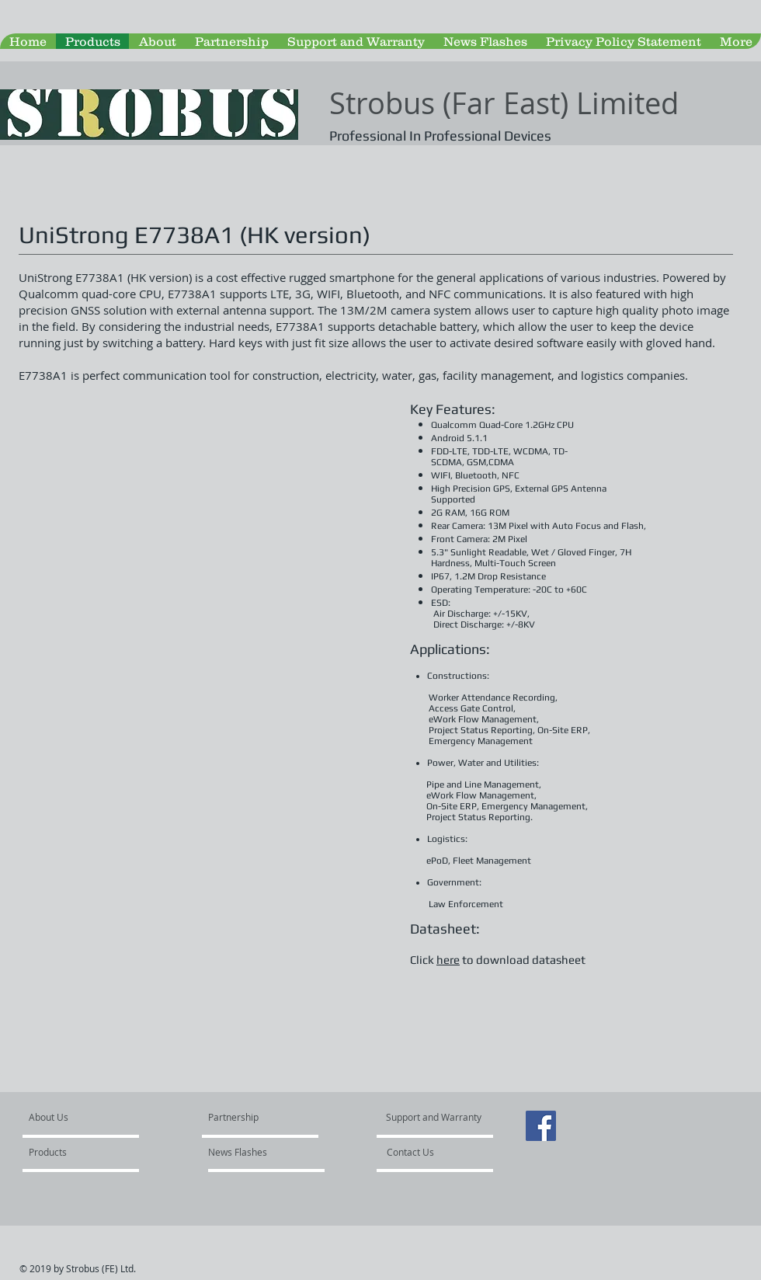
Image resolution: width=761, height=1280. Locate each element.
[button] (201, 598)
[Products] (73, 1152)
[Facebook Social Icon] (541, 1126)
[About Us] (88, 1117)
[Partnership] (250, 1117)
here (448, 959)
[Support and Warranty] (435, 1117)
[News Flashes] (252, 1152)
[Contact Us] (436, 1152)
